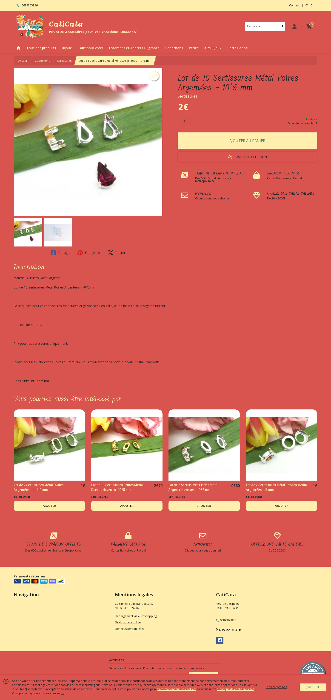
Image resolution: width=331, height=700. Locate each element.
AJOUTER (49, 506)
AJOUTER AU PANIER (247, 140)
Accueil (23, 61)
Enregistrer (89, 252)
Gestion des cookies (128, 622)
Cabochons (42, 61)
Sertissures (64, 61)
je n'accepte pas (276, 687)
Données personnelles (129, 629)
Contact (294, 5)
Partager (61, 252)
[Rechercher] (282, 26)
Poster (116, 252)
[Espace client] (294, 26)
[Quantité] (186, 121)
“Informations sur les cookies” (176, 689)
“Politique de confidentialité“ (235, 689)
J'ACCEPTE (313, 687)
